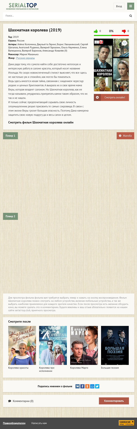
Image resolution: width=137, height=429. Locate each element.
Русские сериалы (25, 58)
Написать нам (39, 423)
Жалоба (125, 135)
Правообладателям (14, 423)
